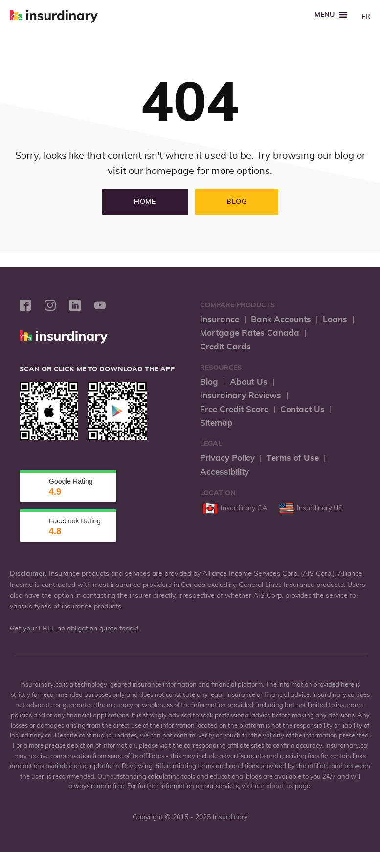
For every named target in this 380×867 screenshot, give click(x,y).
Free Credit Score (234, 409)
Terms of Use (293, 458)
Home (145, 201)
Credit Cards (225, 347)
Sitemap (216, 423)
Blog (236, 201)
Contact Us (302, 409)
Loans (335, 319)
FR (365, 16)
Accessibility (224, 472)
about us (279, 786)
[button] (324, 14)
